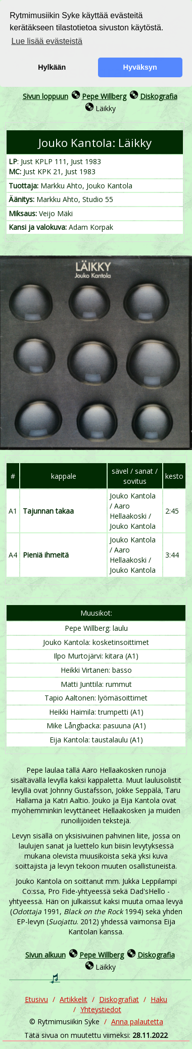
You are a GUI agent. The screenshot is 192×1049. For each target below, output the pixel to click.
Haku (159, 999)
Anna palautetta (137, 1021)
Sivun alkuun (45, 955)
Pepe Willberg (104, 96)
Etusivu (36, 999)
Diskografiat (119, 999)
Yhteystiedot (100, 1009)
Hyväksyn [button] (140, 67)
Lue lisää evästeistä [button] (46, 41)
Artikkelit (73, 999)
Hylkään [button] (52, 67)
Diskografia (158, 96)
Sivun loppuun (45, 96)
